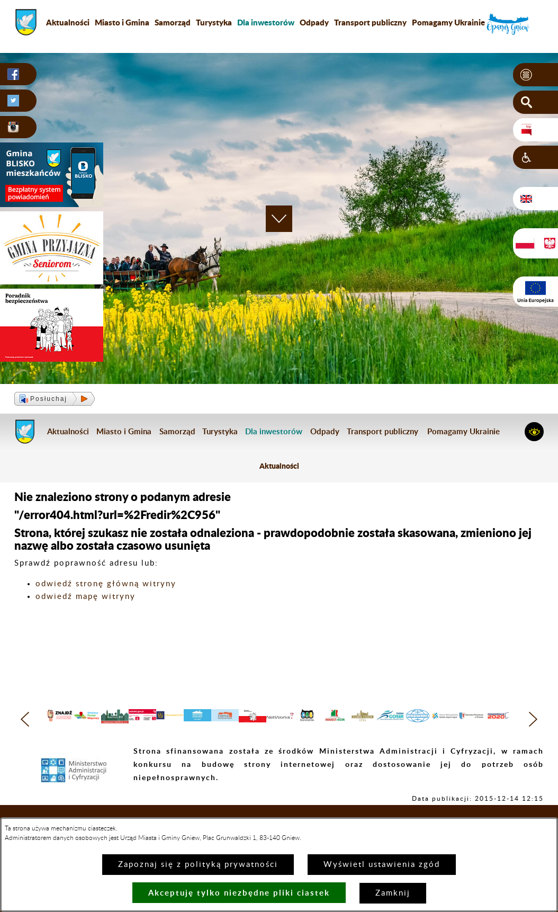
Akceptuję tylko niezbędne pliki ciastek (239, 892)
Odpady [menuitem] (314, 22)
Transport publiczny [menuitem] (370, 22)
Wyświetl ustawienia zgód (381, 865)
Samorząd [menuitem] (173, 22)
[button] (535, 74)
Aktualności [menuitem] (67, 22)
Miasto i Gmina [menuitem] (122, 22)
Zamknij (392, 893)
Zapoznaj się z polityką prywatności (198, 865)
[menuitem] (266, 22)
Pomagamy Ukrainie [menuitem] (448, 22)
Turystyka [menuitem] (214, 22)
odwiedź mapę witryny (85, 597)
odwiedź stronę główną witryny (105, 584)
